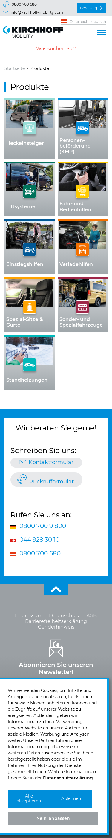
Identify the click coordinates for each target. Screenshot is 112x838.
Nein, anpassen (53, 818)
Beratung (88, 8)
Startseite (14, 68)
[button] (101, 31)
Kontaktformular (51, 462)
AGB (91, 615)
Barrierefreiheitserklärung (56, 621)
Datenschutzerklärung (68, 778)
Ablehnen (71, 798)
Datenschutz (64, 615)
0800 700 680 (24, 4)
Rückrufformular (51, 481)
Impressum (29, 615)
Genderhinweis (56, 627)
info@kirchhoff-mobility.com (37, 12)
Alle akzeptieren (29, 798)
